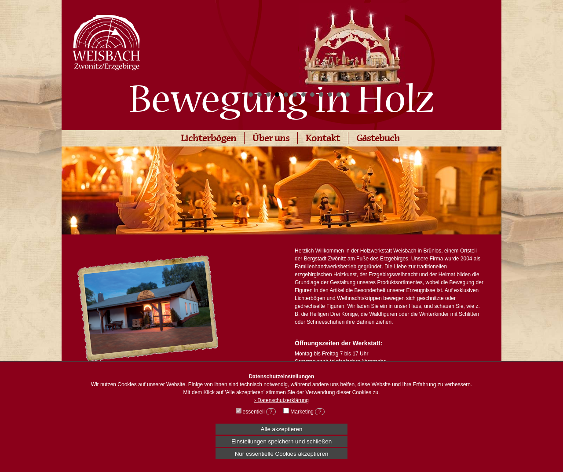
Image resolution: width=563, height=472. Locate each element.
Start (446, 94)
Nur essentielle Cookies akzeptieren (282, 453)
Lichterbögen (208, 139)
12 (347, 94)
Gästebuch (378, 139)
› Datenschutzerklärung (281, 400)
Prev (258, 42)
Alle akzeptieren (282, 429)
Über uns (270, 139)
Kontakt (323, 139)
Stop (453, 94)
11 (338, 94)
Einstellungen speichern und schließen (281, 441)
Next (446, 42)
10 (330, 94)
